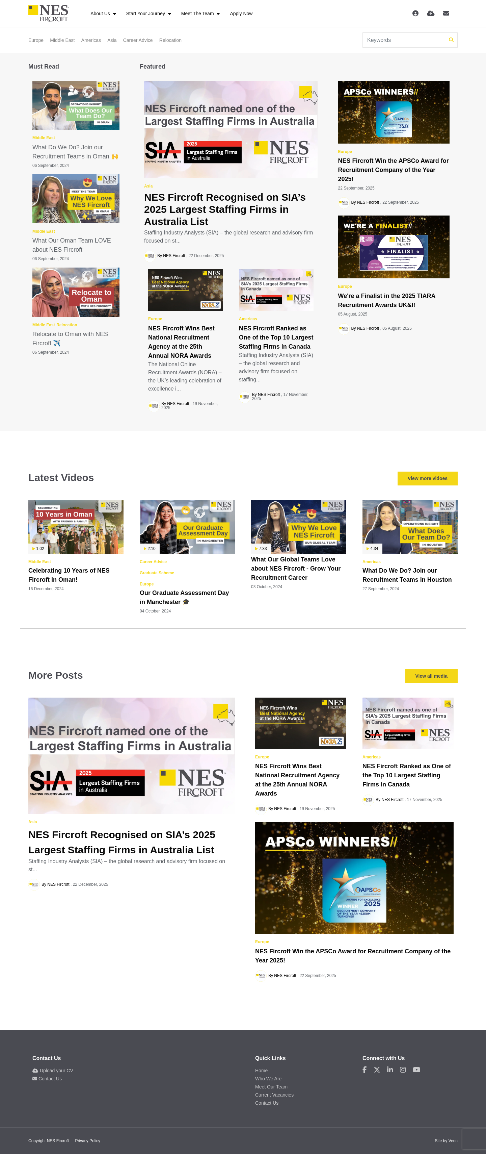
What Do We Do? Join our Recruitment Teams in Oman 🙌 (75, 152)
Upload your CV (52, 1070)
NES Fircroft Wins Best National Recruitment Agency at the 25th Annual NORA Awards (181, 342)
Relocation (170, 40)
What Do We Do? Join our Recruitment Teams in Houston (407, 575)
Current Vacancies (274, 1095)
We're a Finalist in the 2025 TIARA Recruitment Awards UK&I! (386, 300)
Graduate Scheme (157, 573)
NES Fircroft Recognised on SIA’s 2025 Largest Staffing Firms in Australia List (225, 209)
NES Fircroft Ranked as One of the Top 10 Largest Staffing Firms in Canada (276, 337)
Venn (453, 1140)
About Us (100, 13)
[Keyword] (404, 40)
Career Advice (138, 40)
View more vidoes (428, 478)
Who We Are (268, 1078)
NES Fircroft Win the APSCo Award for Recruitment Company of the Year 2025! (393, 169)
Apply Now (241, 13)
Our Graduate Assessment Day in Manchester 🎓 (184, 597)
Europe (36, 40)
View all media (431, 676)
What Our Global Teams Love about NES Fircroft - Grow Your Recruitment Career (296, 568)
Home (261, 1070)
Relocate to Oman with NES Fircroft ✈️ (70, 339)
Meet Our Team (271, 1086)
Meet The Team (198, 13)
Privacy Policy (87, 1140)
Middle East (62, 40)
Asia (111, 40)
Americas (91, 40)
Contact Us (47, 1078)
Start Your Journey (146, 13)
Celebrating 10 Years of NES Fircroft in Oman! (69, 575)
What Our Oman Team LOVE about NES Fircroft (71, 245)
